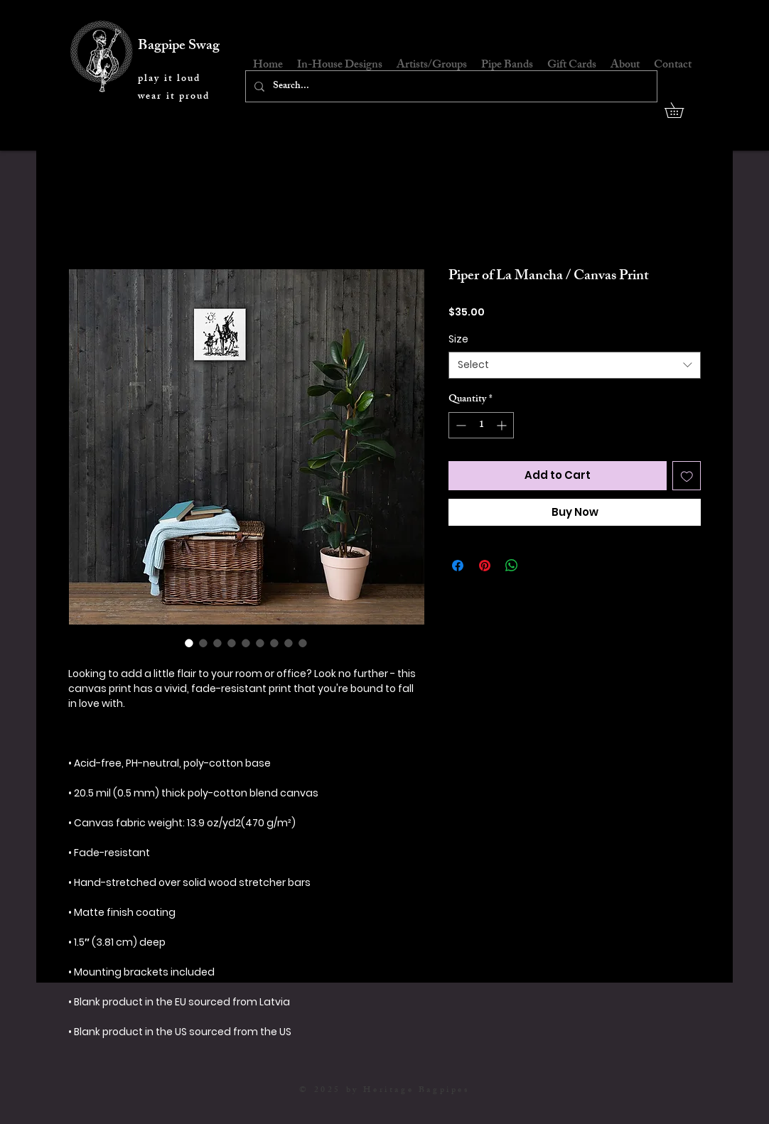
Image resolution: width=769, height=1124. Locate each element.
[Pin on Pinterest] (484, 565)
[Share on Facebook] (457, 565)
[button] (682, 110)
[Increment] (503, 425)
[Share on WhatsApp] (511, 565)
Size (458, 339)
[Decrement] (459, 425)
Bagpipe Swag (179, 46)
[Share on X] (538, 565)
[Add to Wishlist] (686, 475)
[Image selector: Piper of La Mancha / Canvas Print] (189, 643)
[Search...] (450, 86)
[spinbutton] (481, 425)
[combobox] (574, 365)
